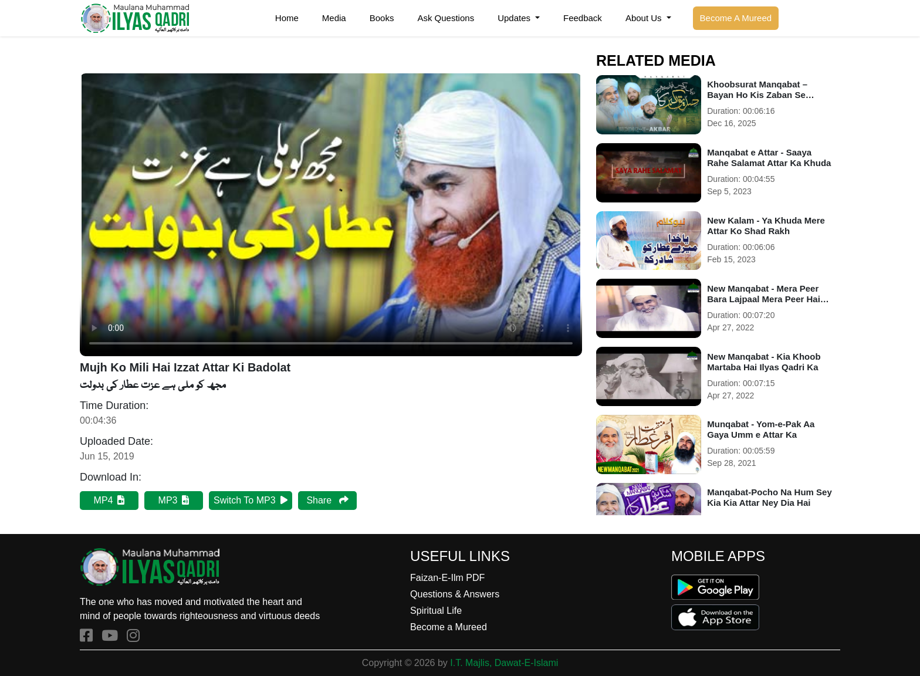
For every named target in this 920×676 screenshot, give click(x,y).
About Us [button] (644, 18)
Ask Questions (445, 18)
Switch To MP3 (251, 500)
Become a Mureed (448, 627)
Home (287, 18)
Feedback (582, 18)
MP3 (174, 500)
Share (327, 500)
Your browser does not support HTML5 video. (331, 214)
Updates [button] (515, 18)
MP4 (109, 500)
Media (334, 18)
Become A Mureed (736, 18)
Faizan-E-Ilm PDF (447, 578)
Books (382, 18)
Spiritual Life (436, 611)
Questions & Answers (454, 594)
